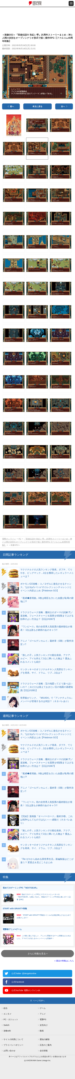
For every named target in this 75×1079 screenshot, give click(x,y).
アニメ (43, 1014)
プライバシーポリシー (13, 1045)
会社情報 (44, 1051)
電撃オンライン (9, 539)
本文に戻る (37, 106)
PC (20, 539)
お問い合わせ (9, 1051)
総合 (5, 1008)
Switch (6, 1025)
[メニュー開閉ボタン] (71, 3)
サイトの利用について (13, 1039)
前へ (12, 106)
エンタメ (7, 1014)
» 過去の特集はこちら (64, 961)
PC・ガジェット (11, 1019)
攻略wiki (7, 1031)
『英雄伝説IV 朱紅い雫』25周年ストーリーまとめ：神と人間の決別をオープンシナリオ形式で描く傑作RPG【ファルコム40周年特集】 (37, 542)
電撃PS (43, 1019)
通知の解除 (45, 1039)
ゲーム (43, 1008)
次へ (63, 106)
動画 (42, 1031)
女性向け (44, 1025)
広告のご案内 (46, 1045)
